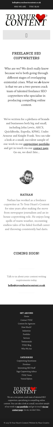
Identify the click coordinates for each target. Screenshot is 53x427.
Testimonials (26, 341)
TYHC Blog (34, 7)
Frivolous (26, 364)
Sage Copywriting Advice (27, 371)
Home (26, 316)
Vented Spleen (26, 378)
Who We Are (20, 7)
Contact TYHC (26, 320)
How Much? (26, 327)
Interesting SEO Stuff (26, 368)
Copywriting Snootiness (26, 360)
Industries (26, 330)
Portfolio (26, 334)
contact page (40, 148)
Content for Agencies (26, 323)
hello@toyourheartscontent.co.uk (26, 2)
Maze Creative (43, 423)
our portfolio (22, 406)
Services (26, 338)
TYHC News (26, 375)
